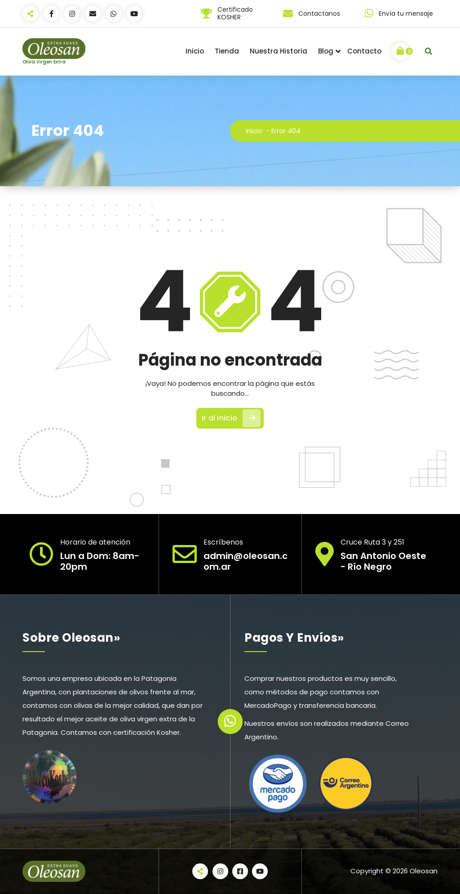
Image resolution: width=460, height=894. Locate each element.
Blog (325, 51)
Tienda (227, 51)
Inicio (195, 51)
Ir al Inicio (231, 418)
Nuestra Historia (278, 51)
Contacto (364, 51)
